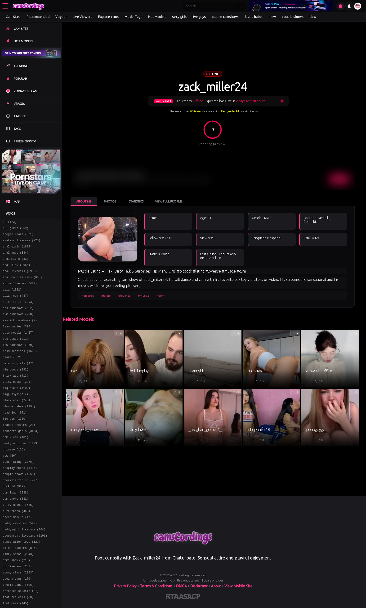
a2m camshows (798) (18, 325)
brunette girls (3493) (21, 456)
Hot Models (157, 17)
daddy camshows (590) (20, 559)
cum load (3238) (15, 524)
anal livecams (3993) (20, 277)
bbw (312, 17)
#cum (160, 295)
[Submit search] (240, 6)
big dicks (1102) (16, 408)
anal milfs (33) (15, 264)
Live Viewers (82, 17)
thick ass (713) (15, 394)
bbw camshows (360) (18, 360)
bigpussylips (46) (17, 415)
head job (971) (15, 435)
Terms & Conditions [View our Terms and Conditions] (156, 586)
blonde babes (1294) (19, 428)
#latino (106, 295)
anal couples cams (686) (22, 284)
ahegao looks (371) (18, 236)
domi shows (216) (16, 600)
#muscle (143, 295)
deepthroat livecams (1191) (25, 572)
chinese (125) (14, 476)
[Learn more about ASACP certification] (189, 597)
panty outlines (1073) (21, 469)
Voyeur (61, 17)
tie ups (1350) (15, 442)
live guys (199, 17)
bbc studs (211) (15, 353)
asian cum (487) (15, 305)
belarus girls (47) (18, 380)
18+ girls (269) (15, 229)
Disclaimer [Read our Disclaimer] (199, 586)
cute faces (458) (16, 545)
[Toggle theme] (349, 6)
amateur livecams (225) (21, 243)
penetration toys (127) (21, 579)
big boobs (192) (15, 387)
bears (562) (12, 373)
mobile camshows (226, 17)
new (272, 17)
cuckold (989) (14, 517)
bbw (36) (10, 483)
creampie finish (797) (21, 511)
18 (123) (10, 222)
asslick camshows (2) (20, 332)
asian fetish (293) (18, 312)
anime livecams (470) (20, 291)
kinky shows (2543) (18, 593)
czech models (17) (17, 552)
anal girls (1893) (17, 250)
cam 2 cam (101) (15, 463)
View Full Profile (168, 201)
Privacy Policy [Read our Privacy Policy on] (125, 586)
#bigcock (88, 295)
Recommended (38, 17)
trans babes (254, 17)
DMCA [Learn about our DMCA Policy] (181, 586)
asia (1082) (12, 298)
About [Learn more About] (216, 586)
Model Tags (133, 17)
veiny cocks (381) (17, 401)
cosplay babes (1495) (20, 497)
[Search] (210, 6)
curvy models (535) (18, 538)
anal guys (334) (15, 257)
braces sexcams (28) (19, 449)
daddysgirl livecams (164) (24, 566)
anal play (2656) (16, 271)
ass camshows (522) (18, 319)
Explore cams (108, 17)
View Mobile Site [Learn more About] (238, 586)
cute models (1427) (18, 346)
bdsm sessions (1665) (20, 367)
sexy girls (179, 17)
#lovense (124, 295)
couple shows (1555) (19, 504)
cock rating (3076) (18, 490)
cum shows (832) (15, 531)
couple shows (293, 17)
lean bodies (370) (17, 339)
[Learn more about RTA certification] (172, 597)
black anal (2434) (17, 421)
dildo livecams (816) (20, 586)
